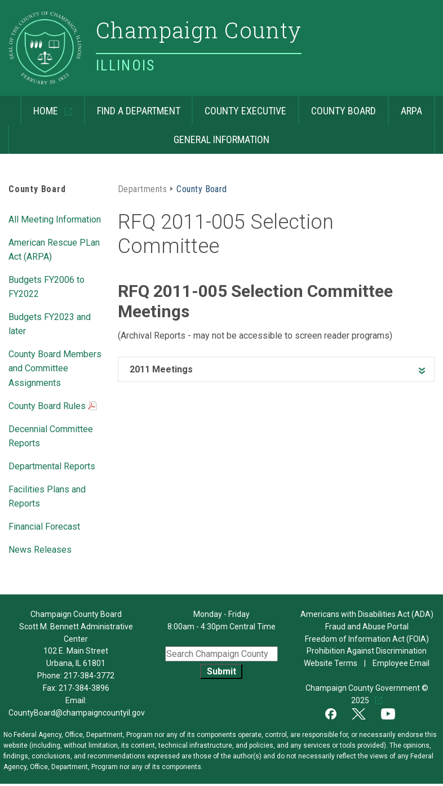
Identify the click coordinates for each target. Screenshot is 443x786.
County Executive (245, 111)
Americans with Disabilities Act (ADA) (366, 614)
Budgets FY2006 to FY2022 (46, 286)
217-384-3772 (89, 675)
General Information (221, 139)
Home (40, 106)
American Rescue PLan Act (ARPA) (54, 249)
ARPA (411, 111)
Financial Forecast (44, 526)
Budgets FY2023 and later (49, 324)
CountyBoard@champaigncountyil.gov (76, 712)
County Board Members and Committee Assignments (54, 368)
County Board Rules (52, 407)
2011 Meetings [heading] (161, 369)
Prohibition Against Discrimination (367, 650)
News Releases (40, 549)
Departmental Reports (51, 466)
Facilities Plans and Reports (47, 496)
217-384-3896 (84, 687)
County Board (343, 111)
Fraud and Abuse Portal (367, 626)
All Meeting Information (54, 219)
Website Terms (330, 663)
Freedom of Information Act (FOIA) (367, 638)
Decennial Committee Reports (50, 436)
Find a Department (138, 111)
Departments (142, 189)
